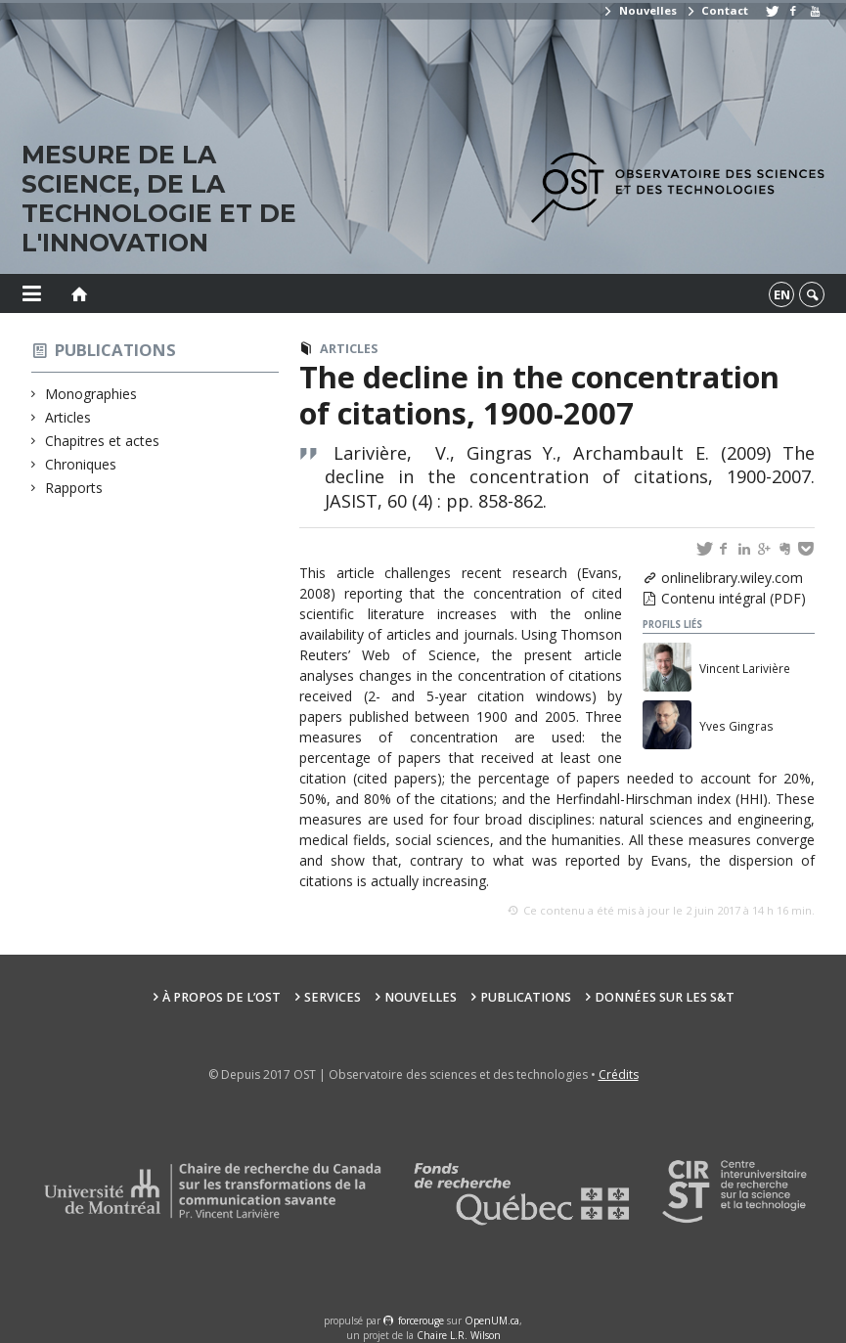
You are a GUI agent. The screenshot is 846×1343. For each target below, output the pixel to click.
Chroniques (81, 464)
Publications (115, 349)
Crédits (619, 1074)
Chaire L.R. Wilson (459, 1335)
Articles (68, 417)
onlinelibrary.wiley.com (732, 577)
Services (332, 997)
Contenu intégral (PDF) (733, 598)
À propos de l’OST (221, 997)
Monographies (91, 393)
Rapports (74, 487)
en (782, 294)
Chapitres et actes (102, 440)
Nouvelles (639, 10)
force (421, 1320)
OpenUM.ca (492, 1320)
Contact (717, 10)
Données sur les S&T (665, 997)
